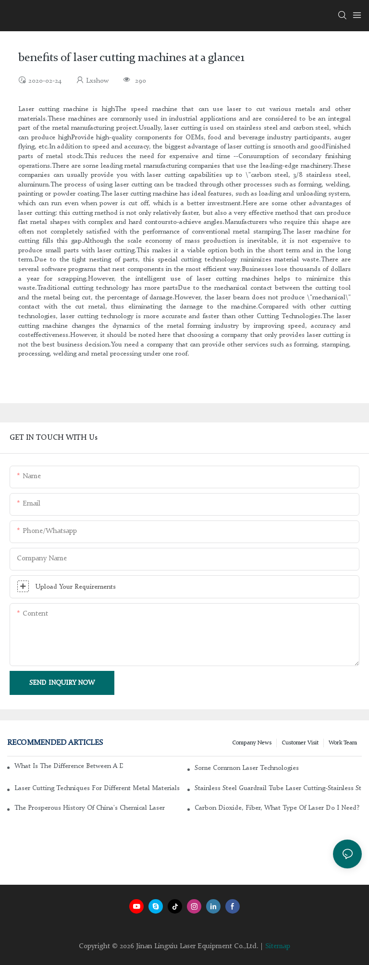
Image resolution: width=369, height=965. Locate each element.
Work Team (343, 743)
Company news (251, 743)
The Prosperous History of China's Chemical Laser (89, 807)
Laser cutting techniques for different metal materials (97, 788)
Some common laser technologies (247, 768)
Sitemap (277, 946)
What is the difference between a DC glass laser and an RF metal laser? (68, 766)
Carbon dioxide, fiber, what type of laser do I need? (277, 807)
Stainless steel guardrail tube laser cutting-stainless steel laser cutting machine (278, 788)
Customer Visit (300, 743)
